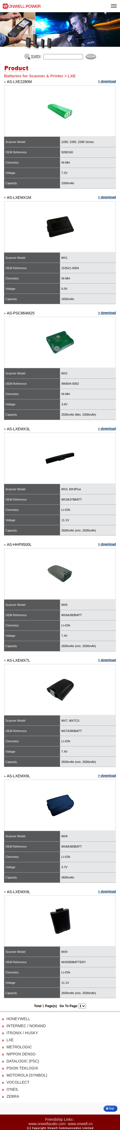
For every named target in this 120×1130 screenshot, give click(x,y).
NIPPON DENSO (20, 1054)
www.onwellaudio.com (47, 1124)
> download (107, 81)
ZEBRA (12, 1096)
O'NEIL (12, 1089)
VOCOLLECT (17, 1082)
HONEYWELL (18, 1019)
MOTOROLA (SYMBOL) (26, 1075)
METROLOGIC (19, 1047)
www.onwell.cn (80, 1124)
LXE (10, 1040)
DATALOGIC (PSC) (22, 1061)
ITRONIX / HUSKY (22, 1033)
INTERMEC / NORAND (26, 1026)
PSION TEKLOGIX (22, 1068)
